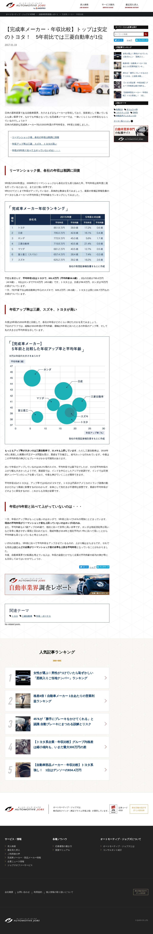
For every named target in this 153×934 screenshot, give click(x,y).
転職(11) (119, 109)
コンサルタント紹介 (112, 850)
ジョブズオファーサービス (20, 865)
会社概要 (9, 892)
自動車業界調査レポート (48, 14)
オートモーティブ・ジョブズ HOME (20, 14)
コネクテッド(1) (122, 113)
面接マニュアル (62, 850)
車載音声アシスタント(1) (126, 116)
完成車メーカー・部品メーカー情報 (24, 857)
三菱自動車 (27, 616)
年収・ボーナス (43, 616)
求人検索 (11, 846)
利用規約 (38, 892)
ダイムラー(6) (132, 109)
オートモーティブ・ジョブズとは (118, 846)
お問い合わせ (23, 892)
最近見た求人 (13, 850)
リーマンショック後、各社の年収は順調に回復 (34, 137)
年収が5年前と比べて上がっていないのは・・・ (35, 150)
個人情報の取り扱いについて (59, 892)
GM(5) (135, 113)
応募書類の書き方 (63, 846)
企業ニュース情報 (15, 861)
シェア (92, 567)
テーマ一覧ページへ (122, 121)
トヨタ (15, 616)
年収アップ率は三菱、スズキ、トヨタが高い (33, 144)
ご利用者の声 (13, 854)
